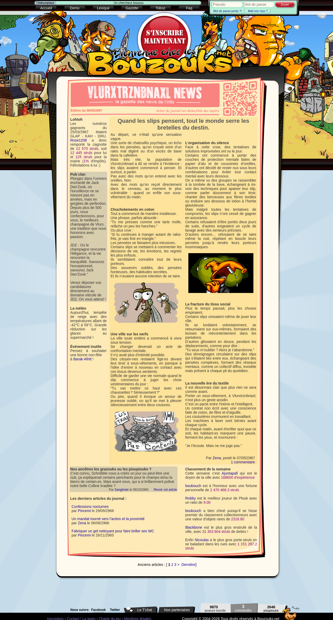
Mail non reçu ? (257, 10)
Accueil (46, 8)
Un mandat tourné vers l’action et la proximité (108, 519)
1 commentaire (243, 462)
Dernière (188, 565)
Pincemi (84, 511)
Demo (74, 8)
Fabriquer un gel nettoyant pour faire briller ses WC (113, 531)
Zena (217, 458)
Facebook (98, 610)
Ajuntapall (230, 473)
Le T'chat (144, 610)
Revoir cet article (165, 489)
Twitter (115, 610)
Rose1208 (78, 140)
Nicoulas (202, 540)
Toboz (160, 8)
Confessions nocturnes (90, 506)
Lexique (103, 8)
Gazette (131, 8)
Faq (189, 8)
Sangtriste (122, 489)
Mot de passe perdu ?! (227, 10)
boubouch (193, 486)
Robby (190, 498)
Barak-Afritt (82, 359)
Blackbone (193, 527)
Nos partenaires (177, 610)
